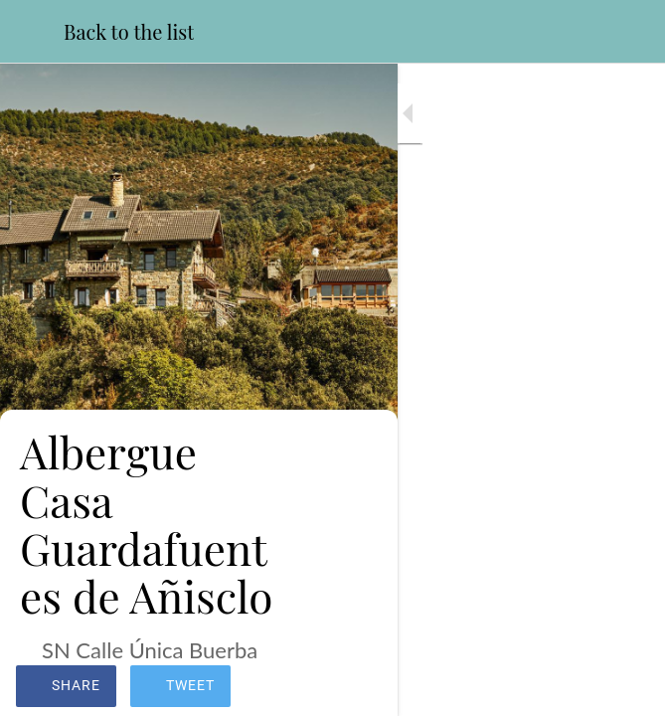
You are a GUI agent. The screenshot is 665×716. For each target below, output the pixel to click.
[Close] (32, 32)
